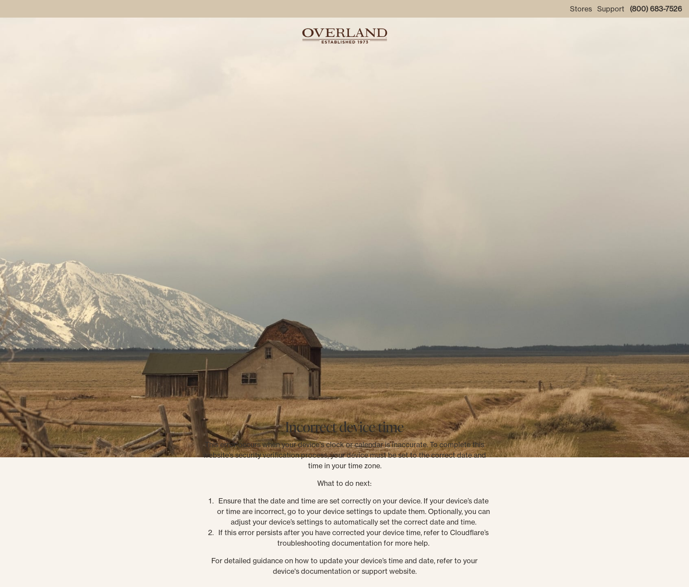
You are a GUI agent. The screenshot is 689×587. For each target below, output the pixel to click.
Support (610, 8)
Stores (581, 8)
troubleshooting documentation (329, 543)
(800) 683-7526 (656, 8)
